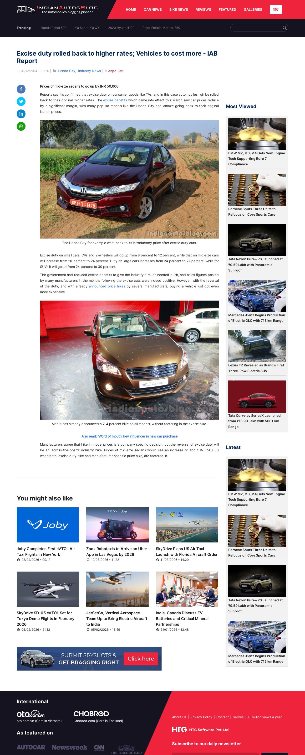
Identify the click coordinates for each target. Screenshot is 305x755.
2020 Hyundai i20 (121, 28)
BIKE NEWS (178, 9)
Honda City (66, 71)
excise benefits (115, 100)
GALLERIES (253, 9)
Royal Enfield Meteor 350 (161, 28)
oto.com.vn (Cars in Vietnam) (39, 721)
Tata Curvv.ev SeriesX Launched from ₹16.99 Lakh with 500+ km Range (254, 421)
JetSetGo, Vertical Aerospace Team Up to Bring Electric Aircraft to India (116, 618)
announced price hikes (107, 286)
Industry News (89, 71)
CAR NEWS (153, 9)
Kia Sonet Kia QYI (87, 28)
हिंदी (276, 9)
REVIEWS (203, 9)
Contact (222, 717)
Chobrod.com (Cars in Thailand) (98, 721)
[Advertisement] (257, 72)
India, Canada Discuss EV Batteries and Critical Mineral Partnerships (182, 618)
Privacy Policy (201, 717)
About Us (179, 717)
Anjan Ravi (113, 71)
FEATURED (227, 9)
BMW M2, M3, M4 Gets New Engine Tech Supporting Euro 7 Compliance (256, 158)
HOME (131, 9)
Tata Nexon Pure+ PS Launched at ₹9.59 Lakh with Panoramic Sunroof (255, 264)
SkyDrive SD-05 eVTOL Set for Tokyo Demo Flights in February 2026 (45, 618)
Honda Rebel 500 (53, 28)
